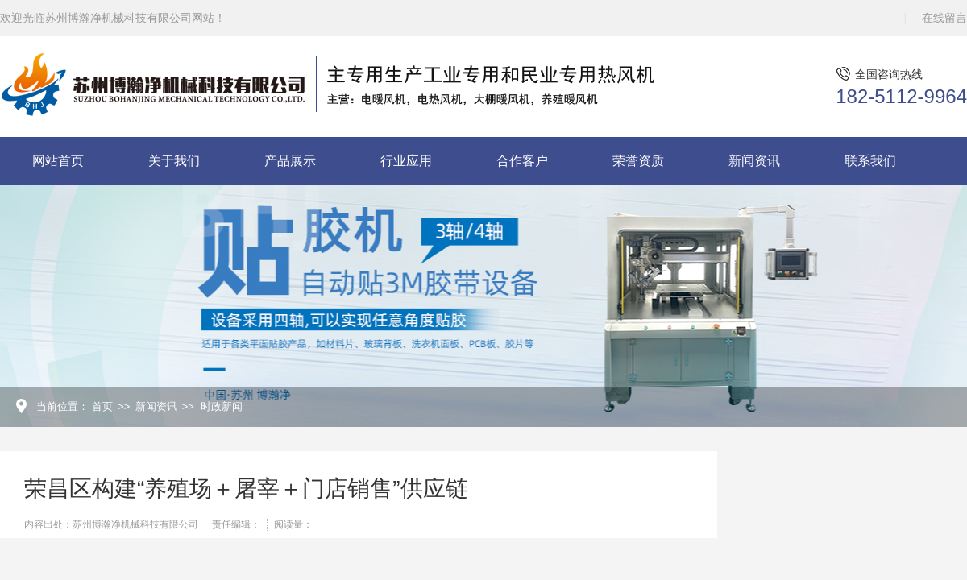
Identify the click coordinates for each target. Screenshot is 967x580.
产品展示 (290, 161)
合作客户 (522, 161)
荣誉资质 (638, 161)
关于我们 (174, 161)
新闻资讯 (754, 161)
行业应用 (406, 161)
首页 (102, 406)
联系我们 (870, 161)
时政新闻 (222, 406)
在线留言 (944, 17)
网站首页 (58, 161)
